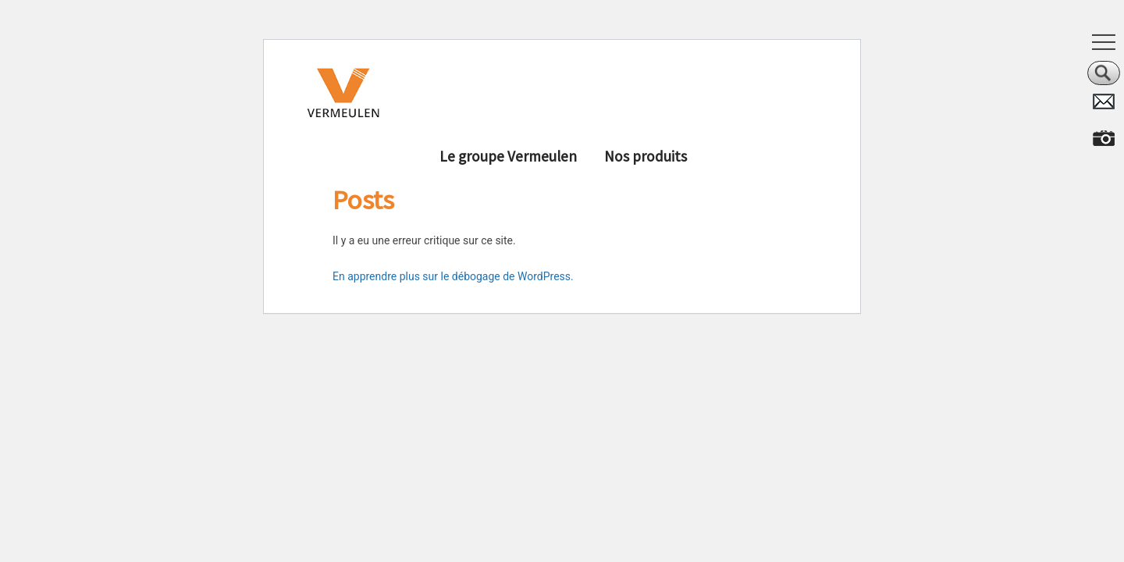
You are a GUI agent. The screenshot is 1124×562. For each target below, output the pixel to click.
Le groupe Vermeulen (508, 156)
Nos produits (645, 156)
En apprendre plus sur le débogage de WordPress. (453, 276)
